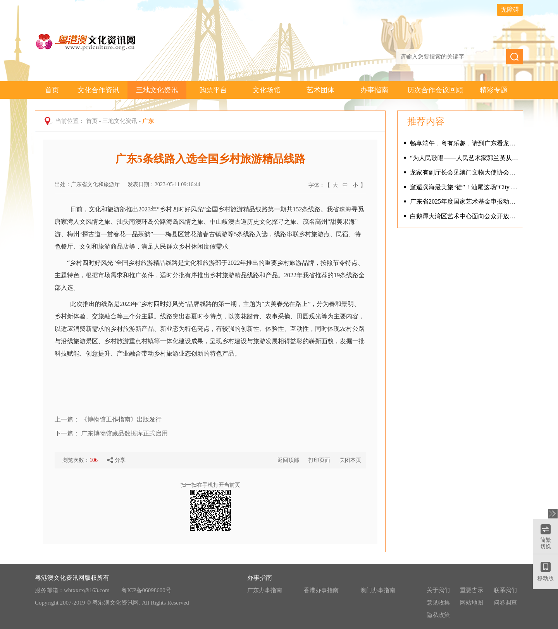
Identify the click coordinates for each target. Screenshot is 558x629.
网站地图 (471, 603)
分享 (116, 460)
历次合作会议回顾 (435, 90)
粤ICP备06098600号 (146, 590)
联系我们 (505, 590)
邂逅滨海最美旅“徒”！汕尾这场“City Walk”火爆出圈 (464, 187)
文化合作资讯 (98, 90)
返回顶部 (288, 460)
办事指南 (374, 90)
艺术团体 (320, 90)
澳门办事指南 (377, 590)
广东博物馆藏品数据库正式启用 (124, 433)
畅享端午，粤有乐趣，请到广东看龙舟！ (464, 143)
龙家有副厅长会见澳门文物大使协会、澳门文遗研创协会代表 (464, 172)
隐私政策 (438, 615)
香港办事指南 (321, 590)
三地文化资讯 (157, 90)
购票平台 (213, 90)
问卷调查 (505, 603)
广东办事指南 (264, 590)
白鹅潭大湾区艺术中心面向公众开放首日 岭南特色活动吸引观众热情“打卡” (464, 216)
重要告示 (471, 590)
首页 (52, 90)
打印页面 (319, 460)
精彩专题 (494, 90)
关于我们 (438, 590)
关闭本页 (350, 460)
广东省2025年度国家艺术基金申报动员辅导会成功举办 (464, 201)
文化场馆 (267, 90)
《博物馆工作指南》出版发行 (121, 419)
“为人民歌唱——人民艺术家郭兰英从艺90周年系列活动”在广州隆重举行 (464, 158)
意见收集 (438, 603)
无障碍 (510, 9)
